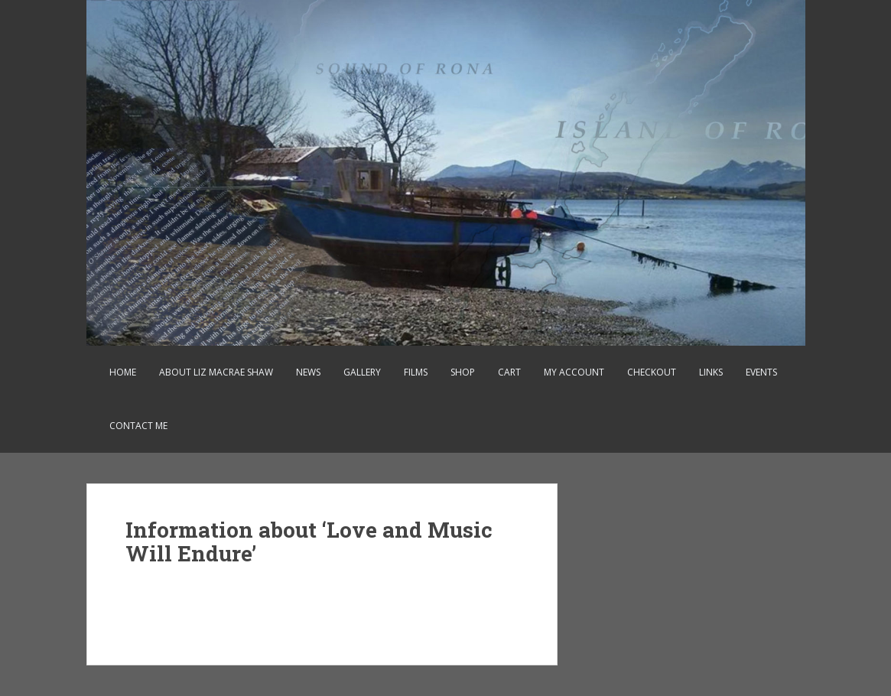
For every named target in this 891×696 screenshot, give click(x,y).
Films (416, 372)
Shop (462, 372)
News (308, 372)
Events (761, 372)
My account (574, 372)
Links (711, 372)
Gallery (362, 372)
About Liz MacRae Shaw (216, 372)
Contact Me (138, 425)
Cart (509, 372)
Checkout (651, 372)
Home (122, 372)
